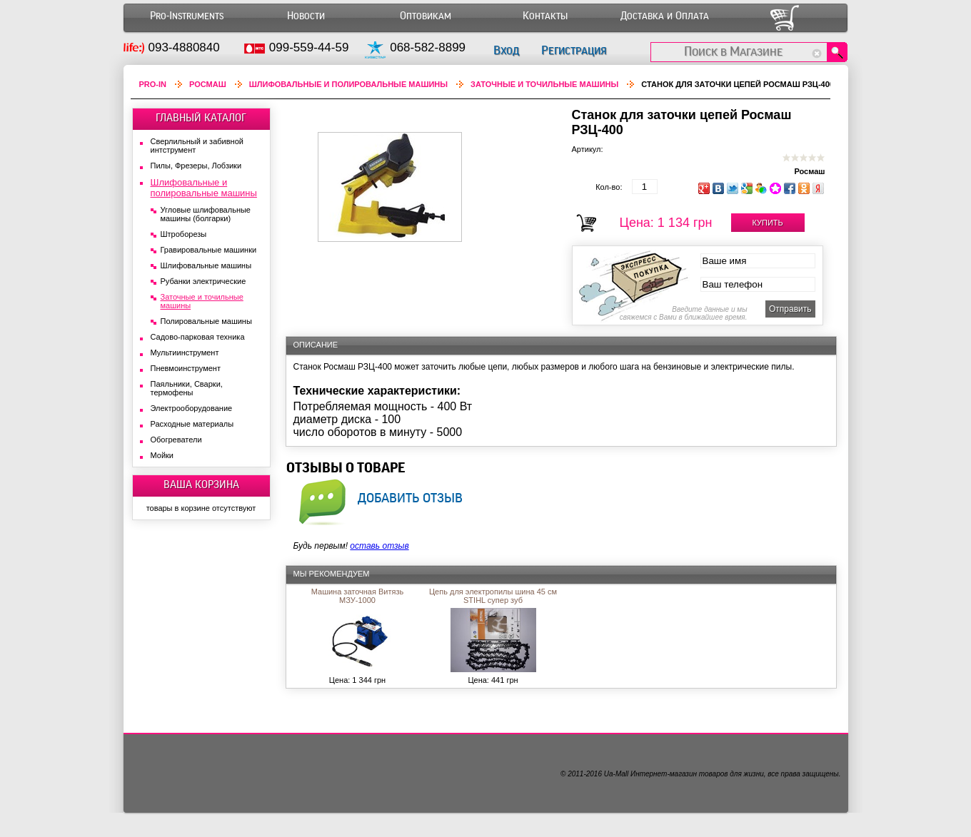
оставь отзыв (379, 546)
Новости (306, 16)
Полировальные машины (206, 321)
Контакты (545, 16)
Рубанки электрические (203, 281)
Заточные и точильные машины (544, 84)
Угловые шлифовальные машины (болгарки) (206, 214)
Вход (506, 50)
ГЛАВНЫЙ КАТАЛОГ (201, 117)
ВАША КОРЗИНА (201, 484)
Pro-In (153, 84)
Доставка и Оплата (664, 16)
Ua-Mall (616, 774)
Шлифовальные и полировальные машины (348, 84)
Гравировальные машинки (209, 249)
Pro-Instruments (186, 16)
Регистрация (573, 50)
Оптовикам (425, 16)
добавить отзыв (410, 497)
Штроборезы (184, 234)
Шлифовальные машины (206, 265)
